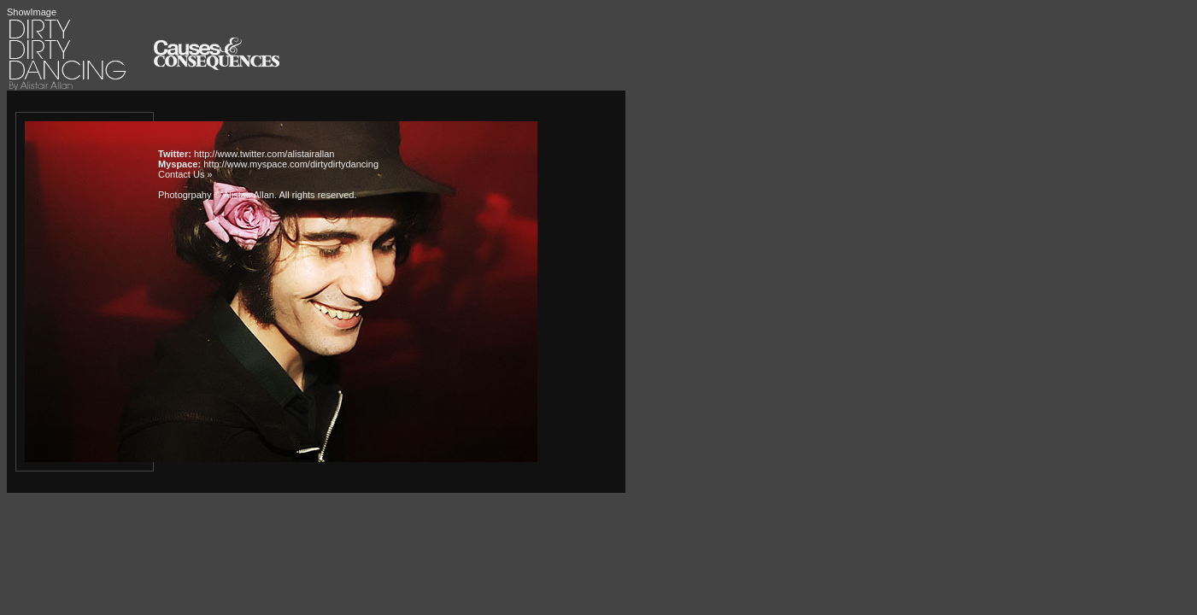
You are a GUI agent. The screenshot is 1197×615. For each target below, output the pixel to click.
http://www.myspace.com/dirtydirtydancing (290, 164)
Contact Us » (185, 174)
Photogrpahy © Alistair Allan (216, 195)
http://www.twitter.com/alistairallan (264, 154)
